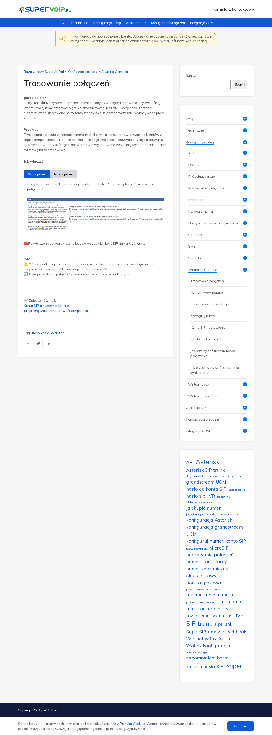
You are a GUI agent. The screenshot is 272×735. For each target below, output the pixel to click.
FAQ (62, 23)
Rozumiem (241, 726)
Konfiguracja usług (107, 23)
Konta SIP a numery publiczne (46, 305)
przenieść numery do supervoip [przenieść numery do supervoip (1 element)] (202, 602)
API (191, 153)
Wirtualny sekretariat (204, 396)
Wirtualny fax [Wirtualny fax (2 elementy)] (201, 638)
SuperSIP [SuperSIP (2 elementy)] (196, 631)
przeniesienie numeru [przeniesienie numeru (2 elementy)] (209, 594)
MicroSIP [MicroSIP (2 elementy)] (219, 548)
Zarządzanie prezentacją (209, 304)
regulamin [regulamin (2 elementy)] (231, 601)
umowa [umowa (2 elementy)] (216, 631)
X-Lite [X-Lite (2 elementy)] (225, 638)
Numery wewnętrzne (206, 292)
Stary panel (36, 174)
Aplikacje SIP (136, 23)
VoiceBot (195, 258)
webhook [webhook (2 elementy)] (236, 631)
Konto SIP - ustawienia (207, 327)
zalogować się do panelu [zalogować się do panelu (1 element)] (198, 652)
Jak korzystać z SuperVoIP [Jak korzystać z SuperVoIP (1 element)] (199, 502)
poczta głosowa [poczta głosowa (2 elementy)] (203, 582)
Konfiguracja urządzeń (168, 23)
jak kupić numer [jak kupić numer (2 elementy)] (203, 508)
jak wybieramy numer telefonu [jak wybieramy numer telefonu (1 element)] (202, 514)
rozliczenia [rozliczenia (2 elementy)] (198, 615)
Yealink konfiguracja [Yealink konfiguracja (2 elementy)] (208, 645)
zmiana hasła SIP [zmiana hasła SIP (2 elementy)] (204, 666)
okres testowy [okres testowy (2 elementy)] (201, 575)
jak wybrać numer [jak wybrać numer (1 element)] (229, 514)
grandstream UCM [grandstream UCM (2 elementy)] (206, 482)
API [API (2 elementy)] (190, 462)
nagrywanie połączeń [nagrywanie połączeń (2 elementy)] (210, 554)
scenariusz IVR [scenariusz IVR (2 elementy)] (228, 615)
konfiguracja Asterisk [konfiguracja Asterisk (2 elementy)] (209, 520)
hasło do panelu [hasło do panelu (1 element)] (236, 489)
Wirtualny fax (198, 384)
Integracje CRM (202, 23)
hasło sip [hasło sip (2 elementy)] (195, 496)
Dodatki (194, 165)
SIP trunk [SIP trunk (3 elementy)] (199, 623)
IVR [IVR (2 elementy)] (211, 496)
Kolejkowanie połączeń (206, 188)
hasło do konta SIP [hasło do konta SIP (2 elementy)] (206, 489)
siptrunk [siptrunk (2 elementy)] (223, 624)
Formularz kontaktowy (233, 9)
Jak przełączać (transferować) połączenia (56, 311)
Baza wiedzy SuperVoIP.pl (44, 71)
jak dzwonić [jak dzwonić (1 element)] (223, 496)
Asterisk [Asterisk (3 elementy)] (207, 462)
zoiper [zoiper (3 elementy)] (233, 666)
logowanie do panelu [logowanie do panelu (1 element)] (196, 548)
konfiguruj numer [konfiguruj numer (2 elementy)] (205, 541)
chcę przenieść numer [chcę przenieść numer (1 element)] (231, 476)
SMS (192, 246)
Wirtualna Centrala (113, 71)
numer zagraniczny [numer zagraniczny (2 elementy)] (207, 568)
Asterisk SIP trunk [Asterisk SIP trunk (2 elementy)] (205, 470)
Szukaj (191, 75)
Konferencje (197, 200)
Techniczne (79, 23)
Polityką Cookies (132, 723)
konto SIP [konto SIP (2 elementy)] (235, 541)
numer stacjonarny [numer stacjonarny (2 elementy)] (206, 561)
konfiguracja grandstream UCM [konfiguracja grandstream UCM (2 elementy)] (214, 530)
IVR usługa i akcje (201, 176)
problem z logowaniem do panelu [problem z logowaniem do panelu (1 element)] (203, 589)
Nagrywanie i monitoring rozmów (213, 223)
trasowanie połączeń (48, 333)
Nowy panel (63, 174)
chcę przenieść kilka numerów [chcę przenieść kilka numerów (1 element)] (202, 476)
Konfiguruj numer (200, 211)
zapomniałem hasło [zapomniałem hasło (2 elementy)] (207, 658)
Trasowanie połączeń (207, 281)
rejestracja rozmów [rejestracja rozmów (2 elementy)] (207, 608)
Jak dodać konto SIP (205, 339)
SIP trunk (195, 235)
